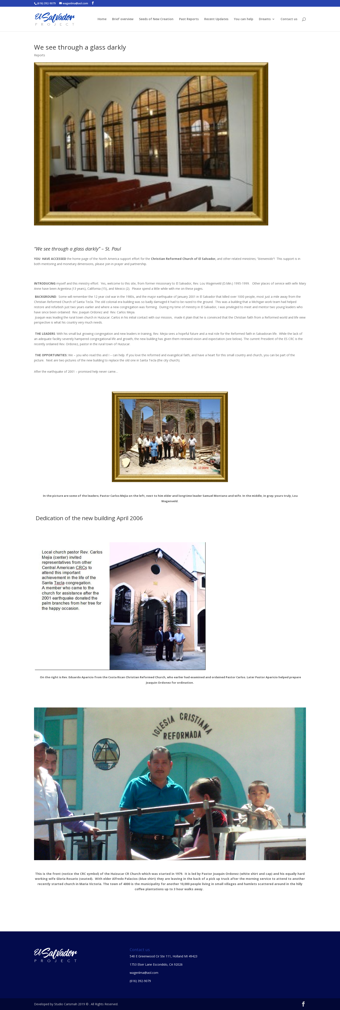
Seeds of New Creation (156, 19)
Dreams (265, 19)
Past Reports (189, 19)
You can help (243, 19)
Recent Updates (216, 19)
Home (102, 19)
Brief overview (122, 19)
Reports (39, 55)
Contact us (289, 19)
